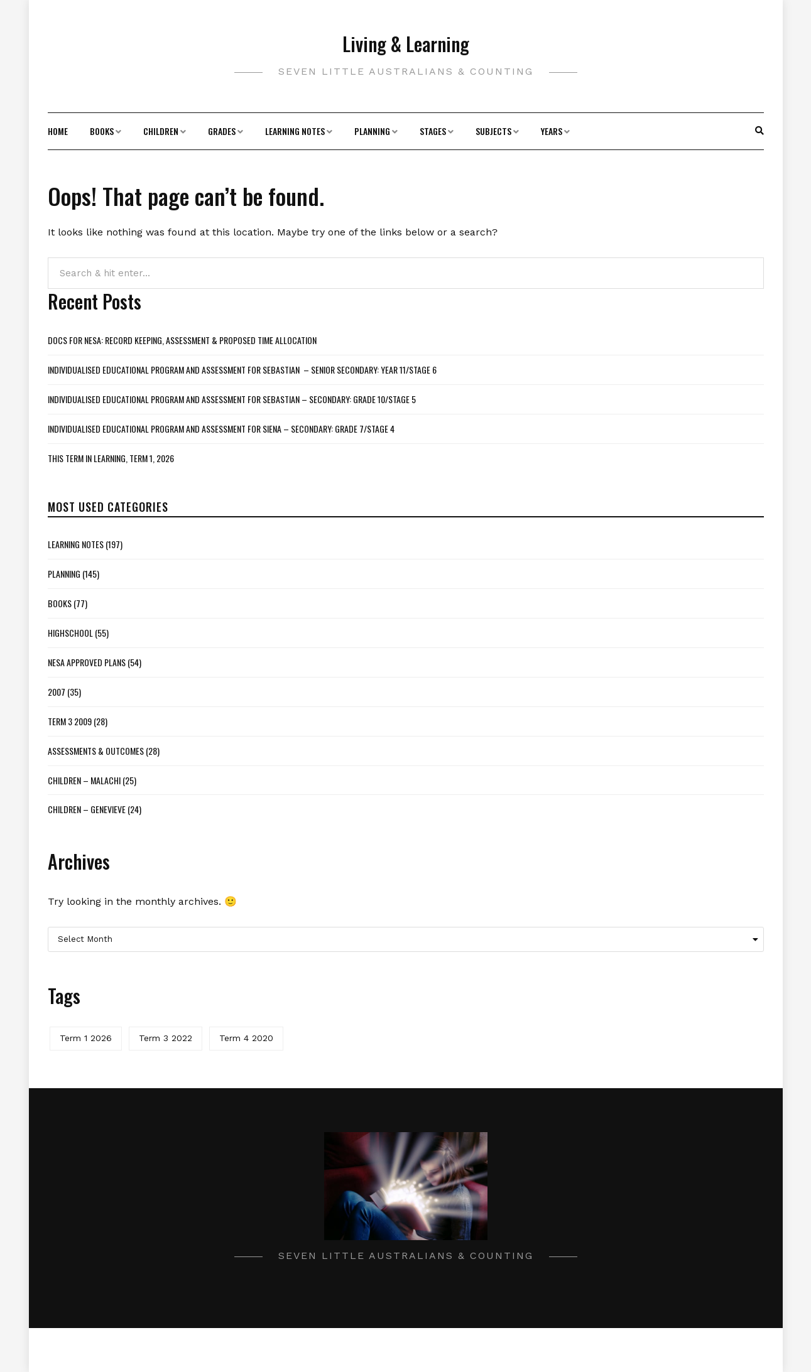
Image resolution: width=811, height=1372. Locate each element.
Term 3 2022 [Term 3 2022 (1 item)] (165, 1038)
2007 (56, 691)
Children (160, 131)
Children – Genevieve (87, 809)
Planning (372, 131)
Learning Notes (295, 131)
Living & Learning (405, 44)
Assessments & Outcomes (96, 750)
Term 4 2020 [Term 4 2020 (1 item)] (246, 1038)
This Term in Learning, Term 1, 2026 (111, 458)
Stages (433, 131)
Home (58, 131)
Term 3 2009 (70, 721)
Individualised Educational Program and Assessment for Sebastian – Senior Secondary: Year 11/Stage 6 (242, 369)
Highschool (70, 632)
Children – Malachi (84, 780)
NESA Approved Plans (87, 662)
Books (102, 131)
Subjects (493, 131)
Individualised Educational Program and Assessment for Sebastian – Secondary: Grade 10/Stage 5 (232, 399)
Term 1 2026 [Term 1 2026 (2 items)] (86, 1038)
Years (551, 131)
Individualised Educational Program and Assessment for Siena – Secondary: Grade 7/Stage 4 (221, 428)
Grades (222, 131)
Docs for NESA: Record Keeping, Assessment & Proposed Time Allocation (182, 340)
